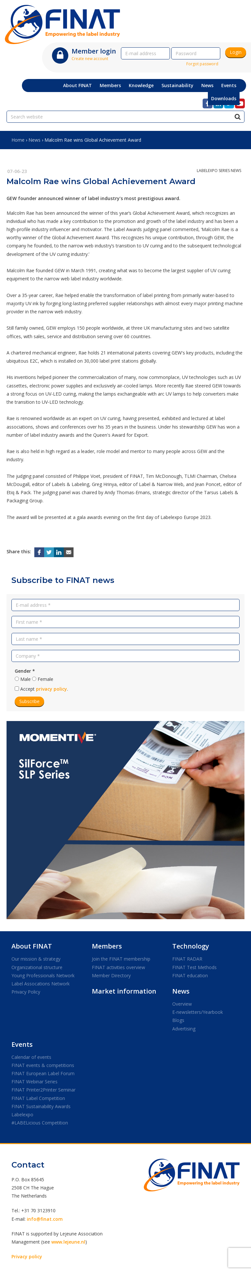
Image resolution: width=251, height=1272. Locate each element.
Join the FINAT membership (121, 959)
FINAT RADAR (187, 959)
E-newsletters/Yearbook (197, 1012)
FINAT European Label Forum (43, 1073)
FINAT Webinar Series (34, 1081)
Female (45, 679)
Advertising (183, 1029)
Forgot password (202, 64)
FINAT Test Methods (194, 967)
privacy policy (51, 689)
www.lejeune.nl (68, 1242)
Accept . (44, 689)
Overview (182, 1004)
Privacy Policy (25, 992)
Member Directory (111, 975)
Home (18, 140)
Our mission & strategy (35, 959)
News (34, 140)
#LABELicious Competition (39, 1123)
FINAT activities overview (118, 967)
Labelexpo (22, 1114)
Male (25, 679)
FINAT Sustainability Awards (41, 1106)
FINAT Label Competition (38, 1098)
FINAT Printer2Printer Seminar (43, 1090)
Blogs (178, 1020)
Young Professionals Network (43, 975)
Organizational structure (36, 967)
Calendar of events (31, 1057)
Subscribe (29, 701)
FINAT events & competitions (42, 1065)
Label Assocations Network (40, 984)
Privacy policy (26, 1256)
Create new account (90, 58)
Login (236, 52)
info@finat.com (45, 1219)
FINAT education (190, 975)
